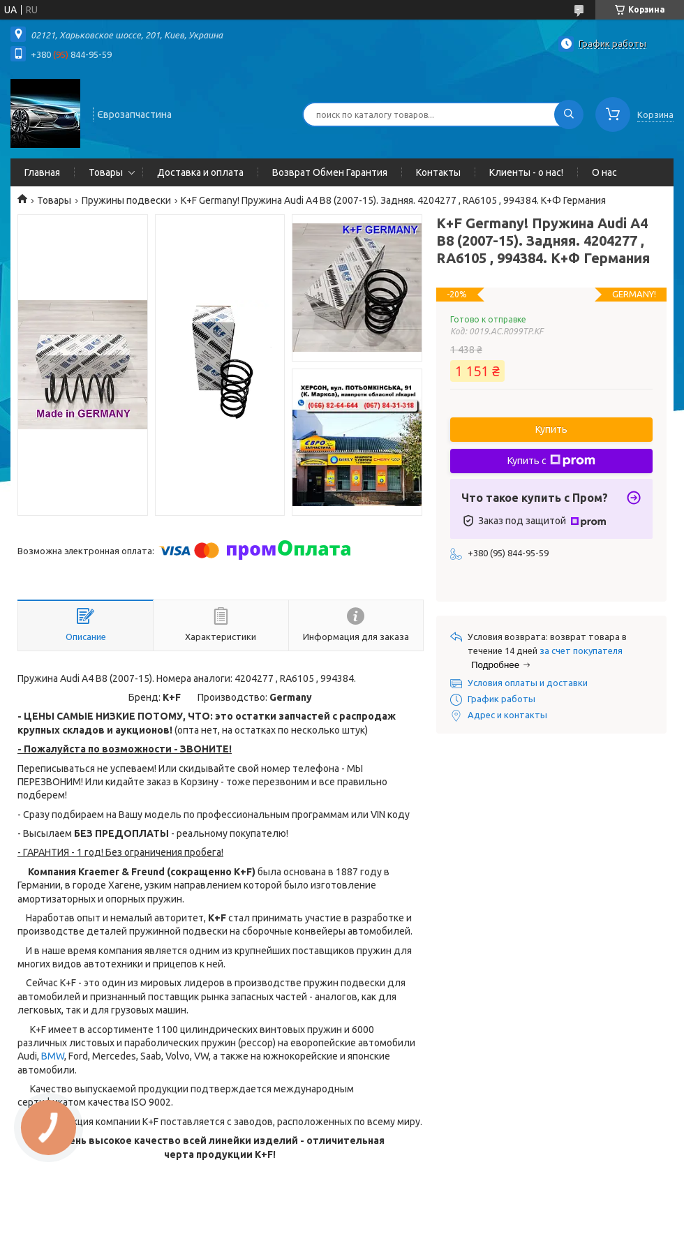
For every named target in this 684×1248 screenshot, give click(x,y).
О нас (604, 172)
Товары (106, 172)
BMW (52, 1056)
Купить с (551, 460)
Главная (42, 172)
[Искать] (568, 114)
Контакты (438, 172)
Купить (551, 429)
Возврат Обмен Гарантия (329, 172)
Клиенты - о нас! (526, 172)
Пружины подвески (126, 200)
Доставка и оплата (200, 172)
